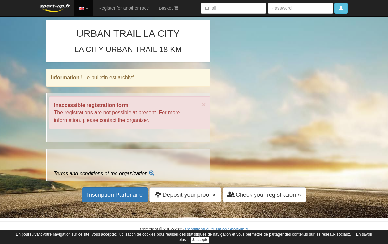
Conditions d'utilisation (206, 229)
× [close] (204, 104)
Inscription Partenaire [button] (115, 195)
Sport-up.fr (238, 229)
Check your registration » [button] (264, 194)
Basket (168, 8)
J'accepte (200, 239)
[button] (84, 8)
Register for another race (123, 8)
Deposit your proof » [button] (185, 194)
